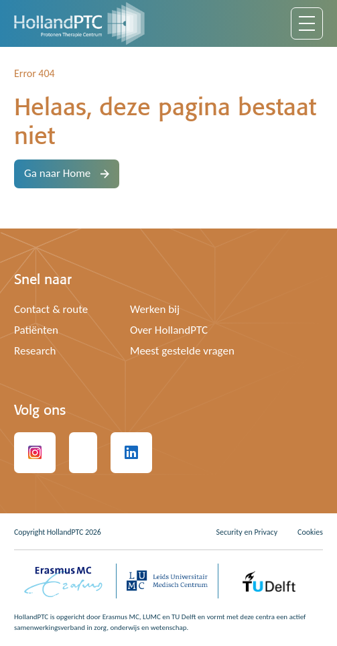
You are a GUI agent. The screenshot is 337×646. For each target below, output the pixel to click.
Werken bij (155, 309)
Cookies (310, 532)
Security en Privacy (246, 532)
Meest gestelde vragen (182, 351)
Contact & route (51, 309)
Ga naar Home (66, 173)
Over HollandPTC (169, 330)
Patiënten (36, 330)
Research (35, 351)
